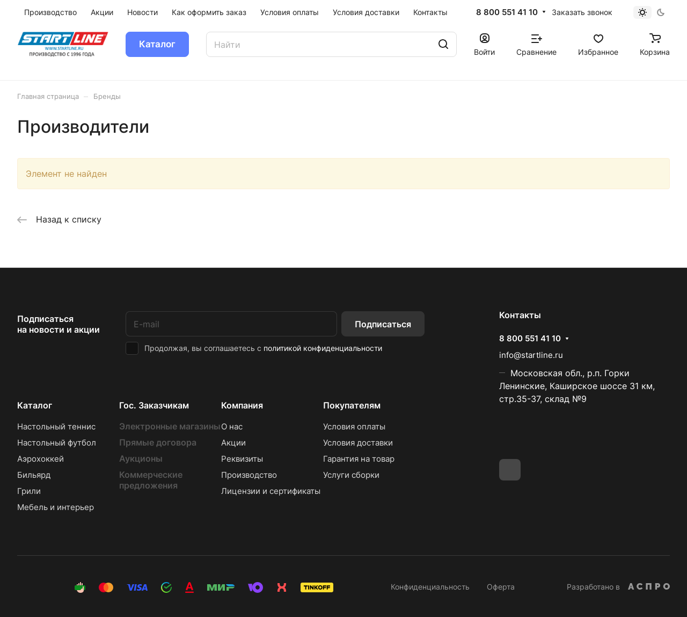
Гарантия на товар (358, 459)
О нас (232, 426)
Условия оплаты (354, 426)
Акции (233, 442)
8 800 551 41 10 (507, 12)
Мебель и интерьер (55, 507)
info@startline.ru (531, 355)
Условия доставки (358, 442)
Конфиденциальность (430, 586)
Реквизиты (242, 459)
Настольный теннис (56, 426)
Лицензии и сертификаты (270, 491)
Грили (29, 491)
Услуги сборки (351, 475)
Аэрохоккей (40, 459)
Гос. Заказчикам (154, 405)
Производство (249, 475)
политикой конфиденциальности (323, 348)
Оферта (501, 586)
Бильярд (33, 475)
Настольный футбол (56, 442)
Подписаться (383, 324)
